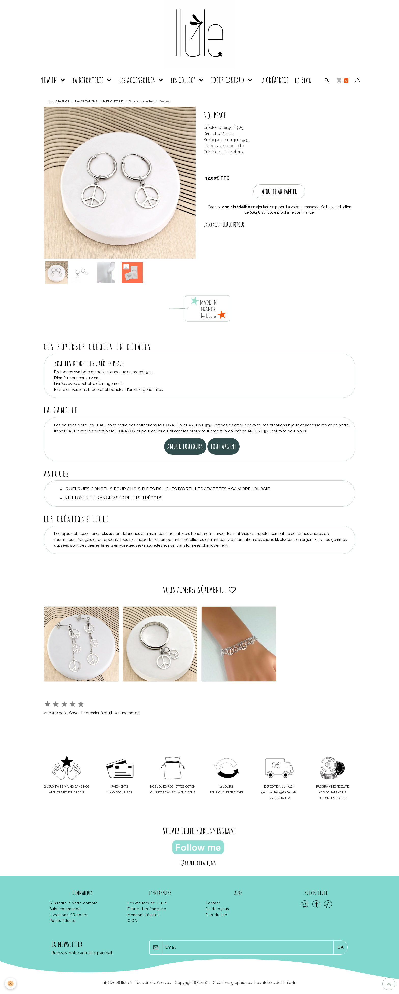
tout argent (223, 446)
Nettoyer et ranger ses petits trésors (113, 497)
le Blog (303, 80)
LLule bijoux (232, 151)
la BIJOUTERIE (89, 80)
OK (340, 947)
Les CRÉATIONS (86, 101)
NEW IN (49, 80)
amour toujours (185, 446)
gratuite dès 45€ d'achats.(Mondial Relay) (279, 792)
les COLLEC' (183, 80)
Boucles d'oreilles (141, 101)
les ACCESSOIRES (138, 80)
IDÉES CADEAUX (228, 80)
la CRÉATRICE (274, 80)
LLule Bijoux (234, 224)
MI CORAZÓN (170, 425)
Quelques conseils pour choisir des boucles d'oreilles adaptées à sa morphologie (167, 488)
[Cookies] (11, 983)
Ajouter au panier (279, 191)
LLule (107, 533)
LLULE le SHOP (58, 101)
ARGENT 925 (200, 425)
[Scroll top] (388, 983)
